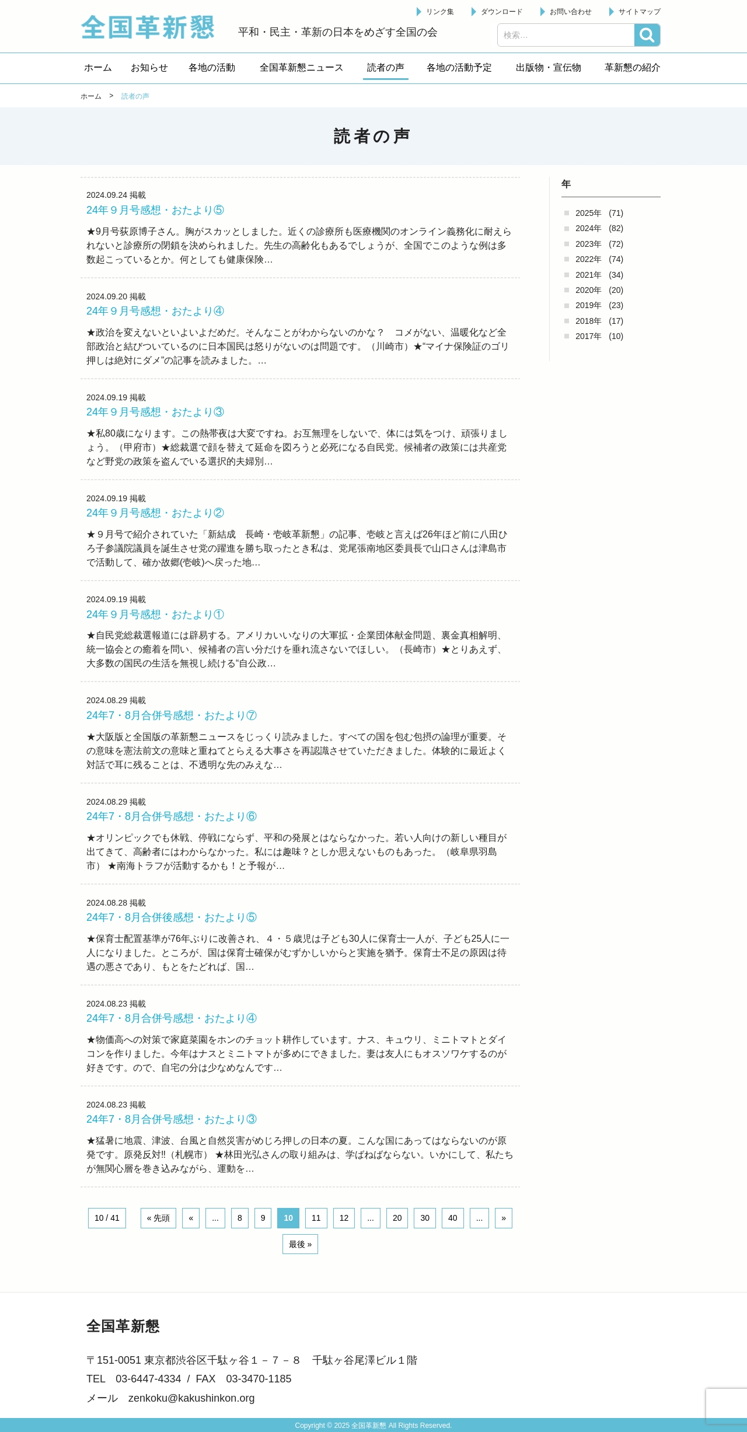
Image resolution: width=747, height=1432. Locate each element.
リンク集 (440, 12)
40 (453, 1218)
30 (425, 1218)
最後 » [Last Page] (300, 1244)
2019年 (588, 305)
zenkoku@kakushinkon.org (191, 1398)
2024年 (588, 228)
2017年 (588, 336)
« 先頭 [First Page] (158, 1218)
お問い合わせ (571, 12)
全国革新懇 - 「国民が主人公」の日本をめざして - (153, 27)
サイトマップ (640, 12)
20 (397, 1218)
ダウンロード (502, 12)
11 (316, 1218)
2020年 (588, 290)
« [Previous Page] (191, 1218)
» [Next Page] (503, 1218)
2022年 (588, 259)
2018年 (588, 321)
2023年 (588, 244)
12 (344, 1218)
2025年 (588, 213)
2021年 (588, 275)
